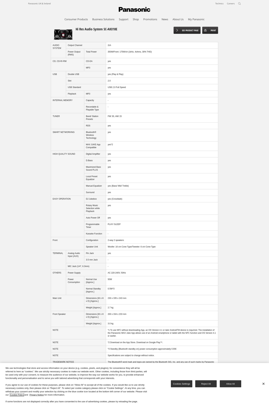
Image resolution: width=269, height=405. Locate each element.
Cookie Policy (17, 395)
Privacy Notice (37, 395)
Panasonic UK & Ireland (39, 3)
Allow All (230, 384)
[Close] (263, 384)
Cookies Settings (181, 384)
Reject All (206, 384)
